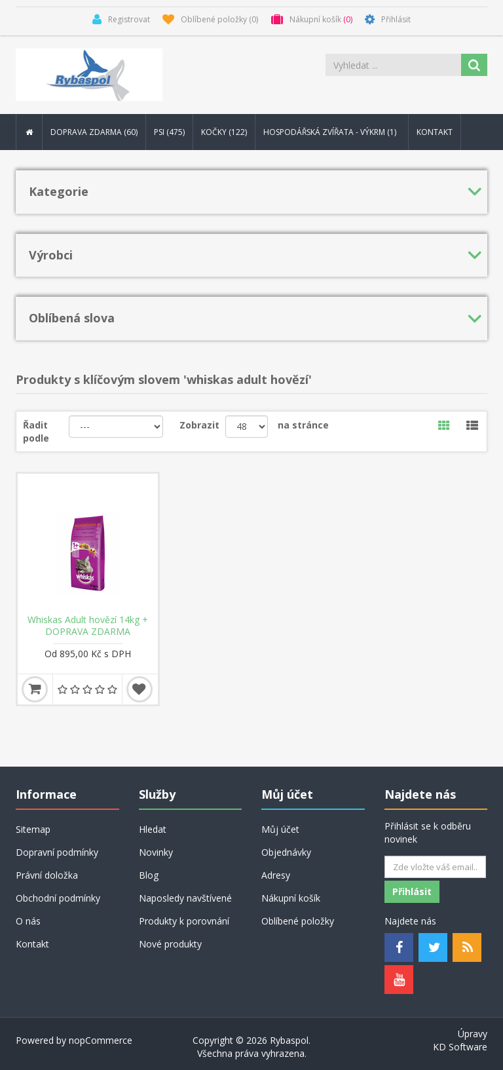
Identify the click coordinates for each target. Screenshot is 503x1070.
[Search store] (394, 65)
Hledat (152, 829)
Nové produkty (170, 944)
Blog (148, 875)
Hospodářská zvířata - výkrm (331, 132)
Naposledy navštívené (185, 898)
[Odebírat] (435, 867)
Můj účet (280, 829)
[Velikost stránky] (246, 426)
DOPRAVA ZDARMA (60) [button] (94, 132)
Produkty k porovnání (184, 921)
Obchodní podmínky (58, 898)
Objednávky (286, 852)
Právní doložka (47, 875)
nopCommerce (100, 1040)
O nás (28, 921)
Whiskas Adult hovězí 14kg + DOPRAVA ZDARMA (88, 626)
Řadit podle (36, 431)
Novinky (156, 852)
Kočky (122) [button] (224, 132)
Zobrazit (199, 425)
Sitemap (33, 829)
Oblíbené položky (297, 921)
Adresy (275, 875)
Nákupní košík (290, 898)
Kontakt (435, 132)
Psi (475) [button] (169, 132)
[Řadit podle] (116, 426)
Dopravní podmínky (57, 852)
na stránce (303, 425)
